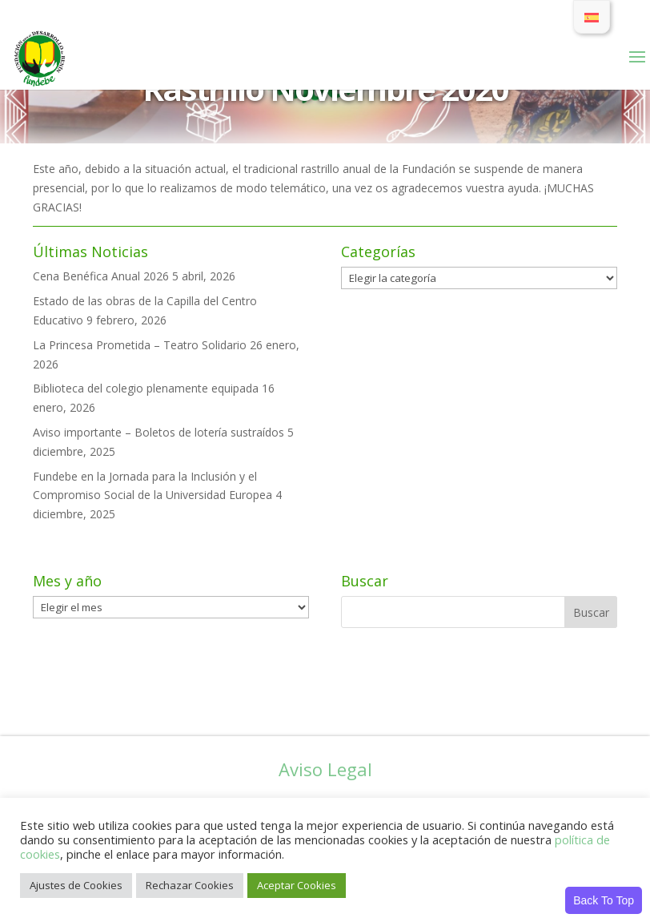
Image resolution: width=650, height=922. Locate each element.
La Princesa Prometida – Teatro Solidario (140, 344)
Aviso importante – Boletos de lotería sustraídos (158, 432)
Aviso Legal (325, 769)
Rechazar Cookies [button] (190, 885)
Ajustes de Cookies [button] (76, 885)
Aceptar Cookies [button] (296, 885)
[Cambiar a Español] (591, 16)
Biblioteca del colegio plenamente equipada (146, 388)
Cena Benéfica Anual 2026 (101, 276)
